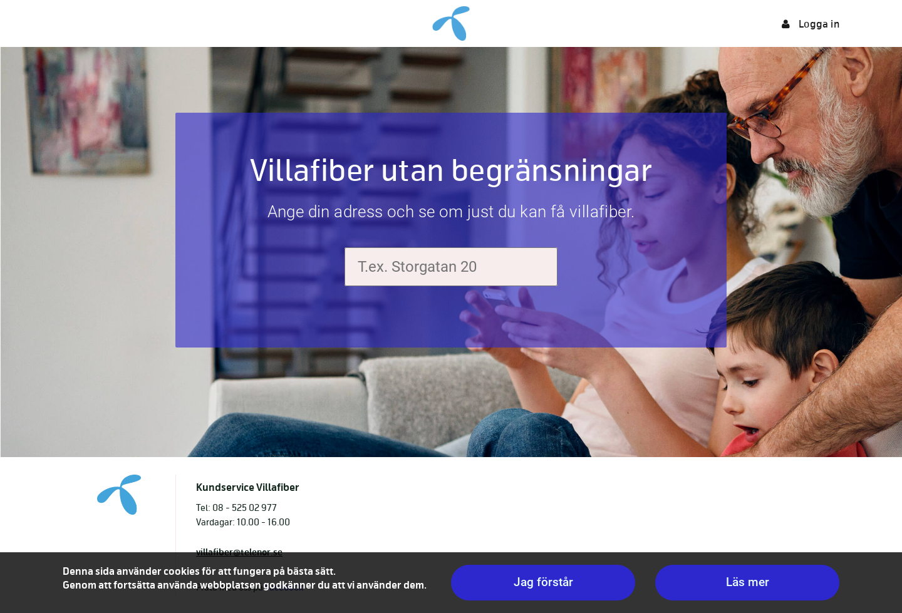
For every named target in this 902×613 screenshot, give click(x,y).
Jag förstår (543, 582)
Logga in (810, 24)
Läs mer (747, 582)
